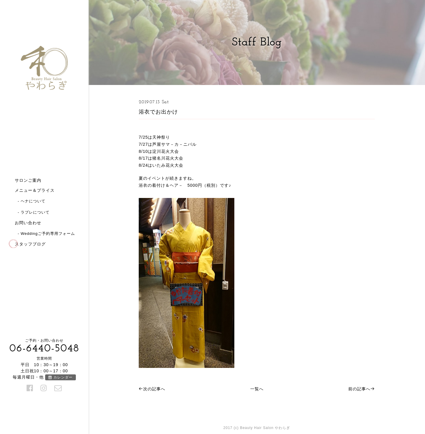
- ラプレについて (34, 212)
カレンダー (60, 377)
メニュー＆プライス (35, 190)
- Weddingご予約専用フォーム (46, 233)
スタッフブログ (30, 244)
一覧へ (257, 388)
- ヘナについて (31, 201)
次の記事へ (152, 388)
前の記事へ (361, 388)
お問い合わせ (28, 222)
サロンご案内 (28, 180)
